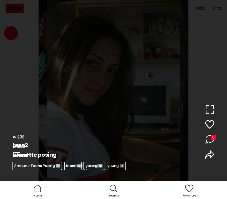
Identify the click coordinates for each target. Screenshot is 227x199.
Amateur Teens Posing (37, 165)
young (115, 165)
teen (73, 165)
